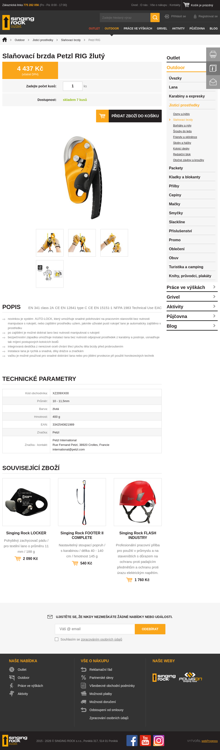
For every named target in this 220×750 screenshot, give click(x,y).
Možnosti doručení (103, 702)
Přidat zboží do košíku (135, 116)
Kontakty (175, 5)
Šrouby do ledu (182, 131)
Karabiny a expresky (187, 96)
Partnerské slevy (101, 677)
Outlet (94, 28)
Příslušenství (180, 231)
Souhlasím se (91, 639)
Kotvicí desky (181, 148)
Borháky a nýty (182, 125)
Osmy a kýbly (181, 114)
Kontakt (213, 82)
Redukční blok (182, 154)
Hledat (155, 17)
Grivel (162, 28)
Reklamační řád (101, 669)
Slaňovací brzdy (71, 40)
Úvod (134, 5)
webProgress (210, 741)
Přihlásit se (178, 16)
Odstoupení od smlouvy (106, 710)
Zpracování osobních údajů (109, 718)
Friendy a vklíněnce (185, 137)
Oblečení (177, 249)
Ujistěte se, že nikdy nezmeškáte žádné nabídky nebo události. (114, 617)
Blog (214, 28)
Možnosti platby (101, 694)
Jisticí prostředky (42, 40)
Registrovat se (208, 16)
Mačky (174, 204)
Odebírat (150, 629)
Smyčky (176, 213)
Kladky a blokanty (184, 177)
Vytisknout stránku (213, 54)
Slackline (177, 222)
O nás (144, 5)
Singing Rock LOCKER (26, 533)
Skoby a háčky (182, 142)
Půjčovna (197, 28)
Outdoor (112, 28)
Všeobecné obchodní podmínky (112, 686)
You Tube (145, 740)
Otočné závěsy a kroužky (188, 160)
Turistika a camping (186, 267)
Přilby (174, 186)
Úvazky (175, 78)
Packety (176, 168)
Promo (175, 240)
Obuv (173, 258)
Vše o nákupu (158, 5)
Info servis (213, 68)
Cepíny (175, 195)
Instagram (158, 740)
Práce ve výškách (138, 28)
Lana (173, 87)
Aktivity (178, 28)
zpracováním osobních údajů (101, 639)
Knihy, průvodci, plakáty (190, 276)
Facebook (132, 740)
